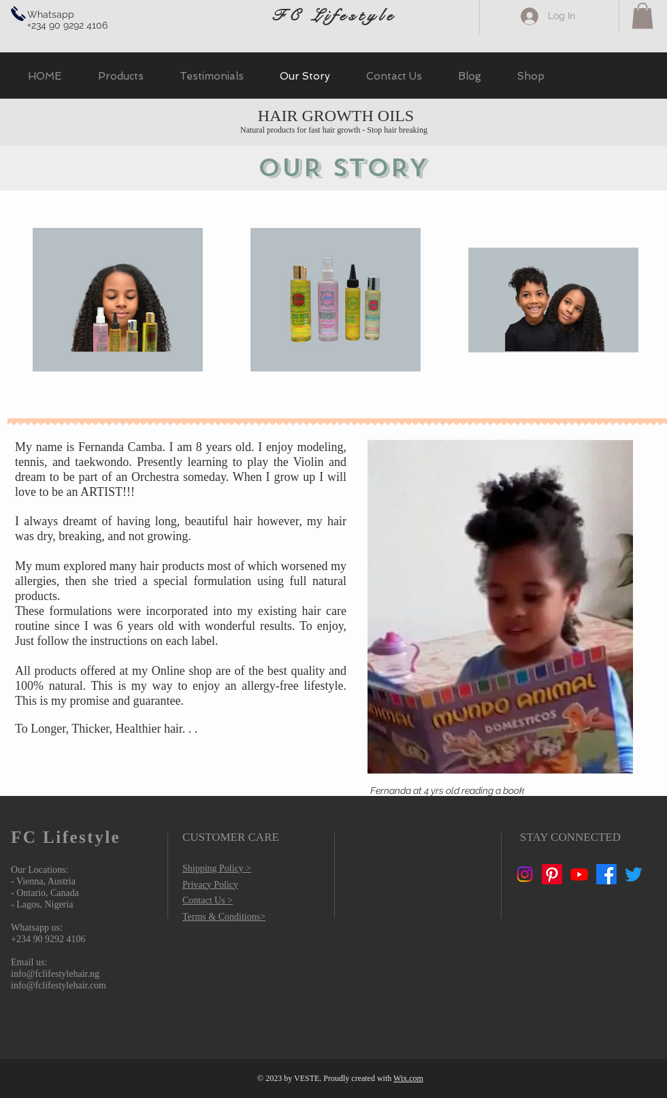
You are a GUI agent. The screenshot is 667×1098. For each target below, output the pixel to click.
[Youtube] (579, 874)
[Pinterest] (552, 874)
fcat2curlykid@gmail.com (559, 1050)
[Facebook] (606, 874)
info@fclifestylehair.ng (55, 974)
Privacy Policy (210, 885)
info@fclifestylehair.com (58, 985)
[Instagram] (525, 874)
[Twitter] (633, 874)
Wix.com (408, 1078)
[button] (642, 16)
